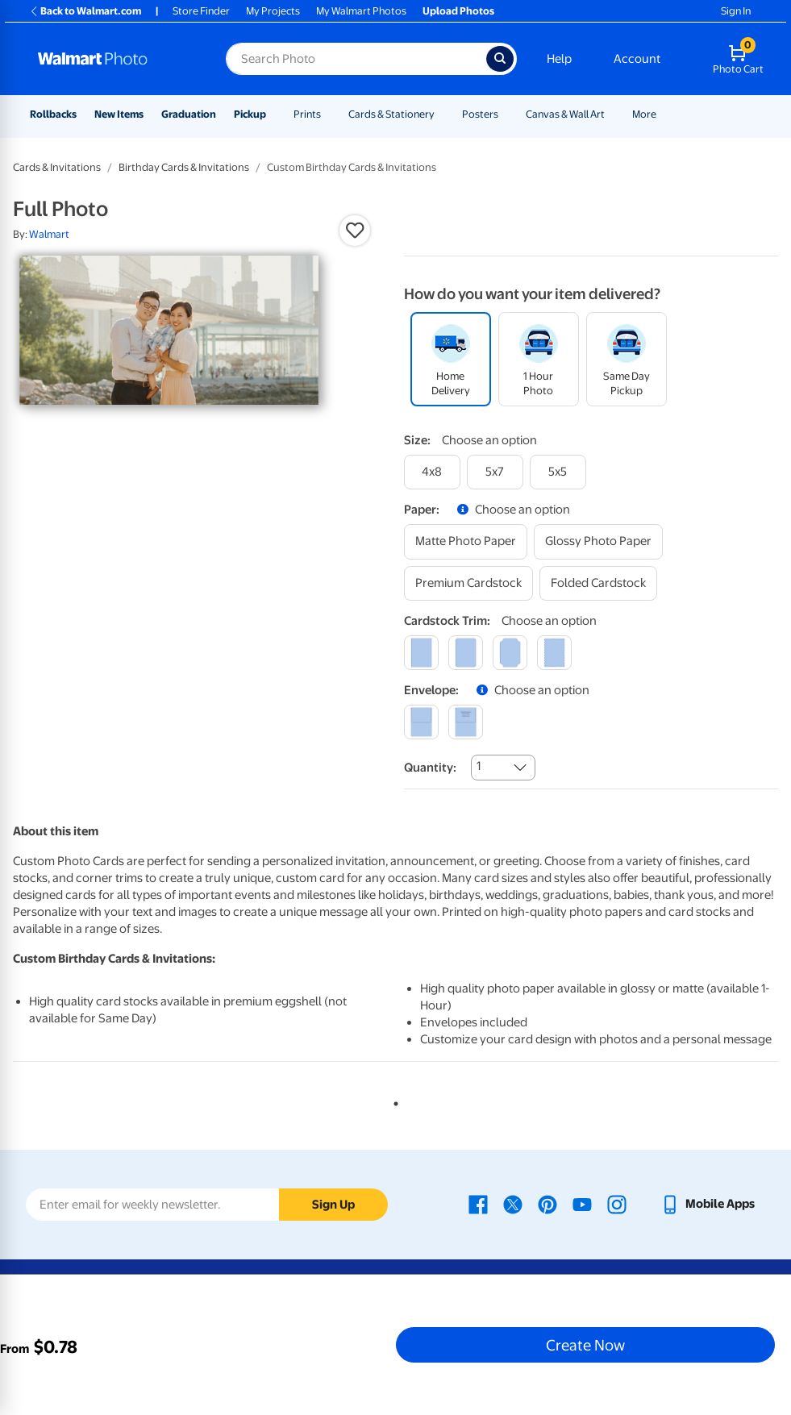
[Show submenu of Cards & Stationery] (442, 114)
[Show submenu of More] (663, 114)
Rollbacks (53, 114)
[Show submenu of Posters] (505, 114)
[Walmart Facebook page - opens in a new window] (478, 1204)
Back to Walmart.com (85, 11)
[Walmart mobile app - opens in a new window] (707, 1204)
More (644, 114)
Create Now (585, 1345)
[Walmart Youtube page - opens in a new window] (582, 1204)
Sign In (736, 11)
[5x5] (558, 472)
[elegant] (510, 652)
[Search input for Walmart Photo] (356, 59)
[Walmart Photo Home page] (114, 59)
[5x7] (495, 472)
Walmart (49, 234)
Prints (307, 114)
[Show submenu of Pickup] (273, 114)
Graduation (188, 114)
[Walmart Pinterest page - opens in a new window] (547, 1204)
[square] (421, 652)
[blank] (421, 722)
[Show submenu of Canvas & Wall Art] (612, 114)
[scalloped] (554, 652)
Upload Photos (458, 11)
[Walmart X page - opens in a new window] (512, 1204)
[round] (465, 652)
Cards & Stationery (391, 114)
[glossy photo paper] (598, 541)
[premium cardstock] (468, 583)
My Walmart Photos (361, 11)
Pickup (250, 114)
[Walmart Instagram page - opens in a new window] (617, 1204)
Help (559, 59)
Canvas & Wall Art (565, 114)
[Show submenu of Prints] (328, 114)
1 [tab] (393, 1100)
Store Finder (201, 11)
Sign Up (333, 1204)
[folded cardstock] (598, 583)
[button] (354, 230)
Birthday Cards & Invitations (184, 167)
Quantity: (430, 767)
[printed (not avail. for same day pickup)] (465, 722)
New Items (119, 114)
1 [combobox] (479, 766)
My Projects (273, 11)
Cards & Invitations (57, 167)
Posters (480, 114)
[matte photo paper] (465, 541)
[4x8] (432, 472)
